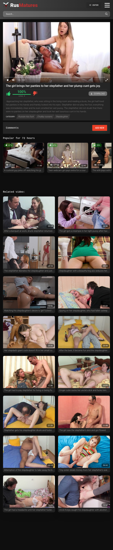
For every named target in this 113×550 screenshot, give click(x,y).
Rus (24, 5)
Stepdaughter (62, 116)
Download (98, 93)
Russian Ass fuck (26, 116)
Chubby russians (45, 116)
